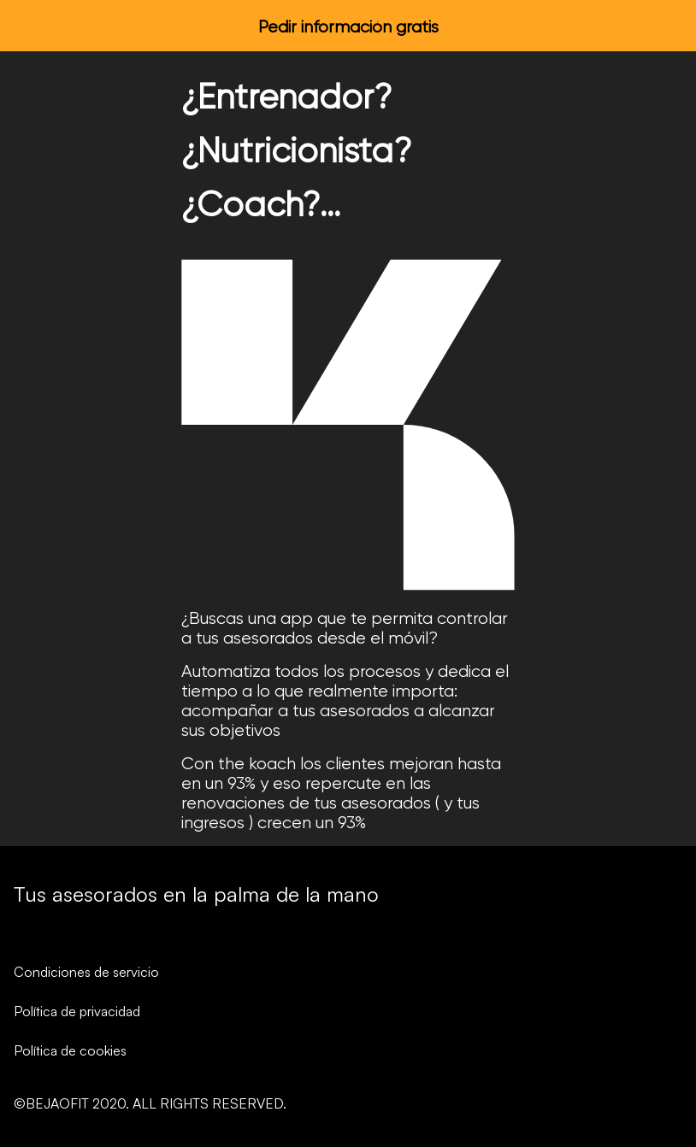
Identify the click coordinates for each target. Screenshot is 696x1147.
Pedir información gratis (348, 27)
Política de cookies (70, 1050)
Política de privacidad (77, 1011)
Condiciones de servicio (86, 971)
